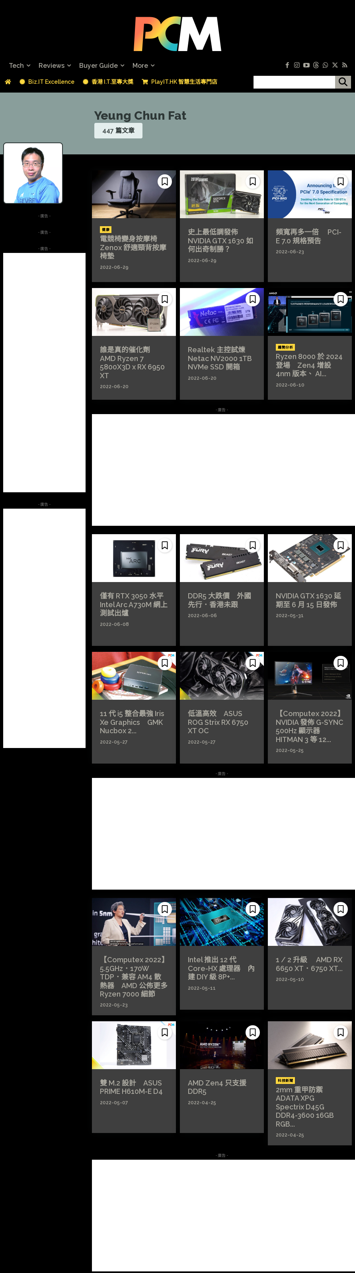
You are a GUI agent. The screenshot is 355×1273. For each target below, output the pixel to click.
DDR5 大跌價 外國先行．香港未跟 (219, 599)
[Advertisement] (44, 372)
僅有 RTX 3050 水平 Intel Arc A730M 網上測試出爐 (132, 603)
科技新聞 (285, 1076)
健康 (105, 230)
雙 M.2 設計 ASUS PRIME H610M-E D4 (129, 1081)
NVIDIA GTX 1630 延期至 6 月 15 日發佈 (309, 599)
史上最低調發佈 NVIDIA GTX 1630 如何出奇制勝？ (221, 239)
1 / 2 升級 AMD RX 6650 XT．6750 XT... (306, 963)
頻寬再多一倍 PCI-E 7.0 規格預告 (307, 235)
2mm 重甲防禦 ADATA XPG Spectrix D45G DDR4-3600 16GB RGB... (307, 1096)
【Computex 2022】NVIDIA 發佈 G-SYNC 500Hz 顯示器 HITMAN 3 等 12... (306, 724)
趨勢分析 (285, 347)
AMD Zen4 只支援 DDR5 (214, 1081)
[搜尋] (343, 82)
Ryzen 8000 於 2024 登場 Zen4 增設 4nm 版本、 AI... (308, 363)
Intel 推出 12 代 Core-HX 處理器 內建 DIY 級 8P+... (221, 966)
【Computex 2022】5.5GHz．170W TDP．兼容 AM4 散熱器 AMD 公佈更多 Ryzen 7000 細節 (132, 974)
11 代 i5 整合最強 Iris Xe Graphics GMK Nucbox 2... (133, 720)
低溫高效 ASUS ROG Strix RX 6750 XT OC (220, 716)
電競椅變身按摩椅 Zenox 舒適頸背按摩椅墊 (133, 246)
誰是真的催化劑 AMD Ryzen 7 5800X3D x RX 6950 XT (134, 356)
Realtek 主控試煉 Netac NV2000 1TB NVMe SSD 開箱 (217, 356)
